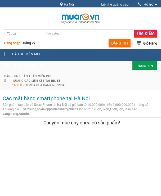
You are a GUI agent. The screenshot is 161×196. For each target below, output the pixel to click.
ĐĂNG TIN (119, 43)
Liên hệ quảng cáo (114, 4)
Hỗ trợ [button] (147, 4)
